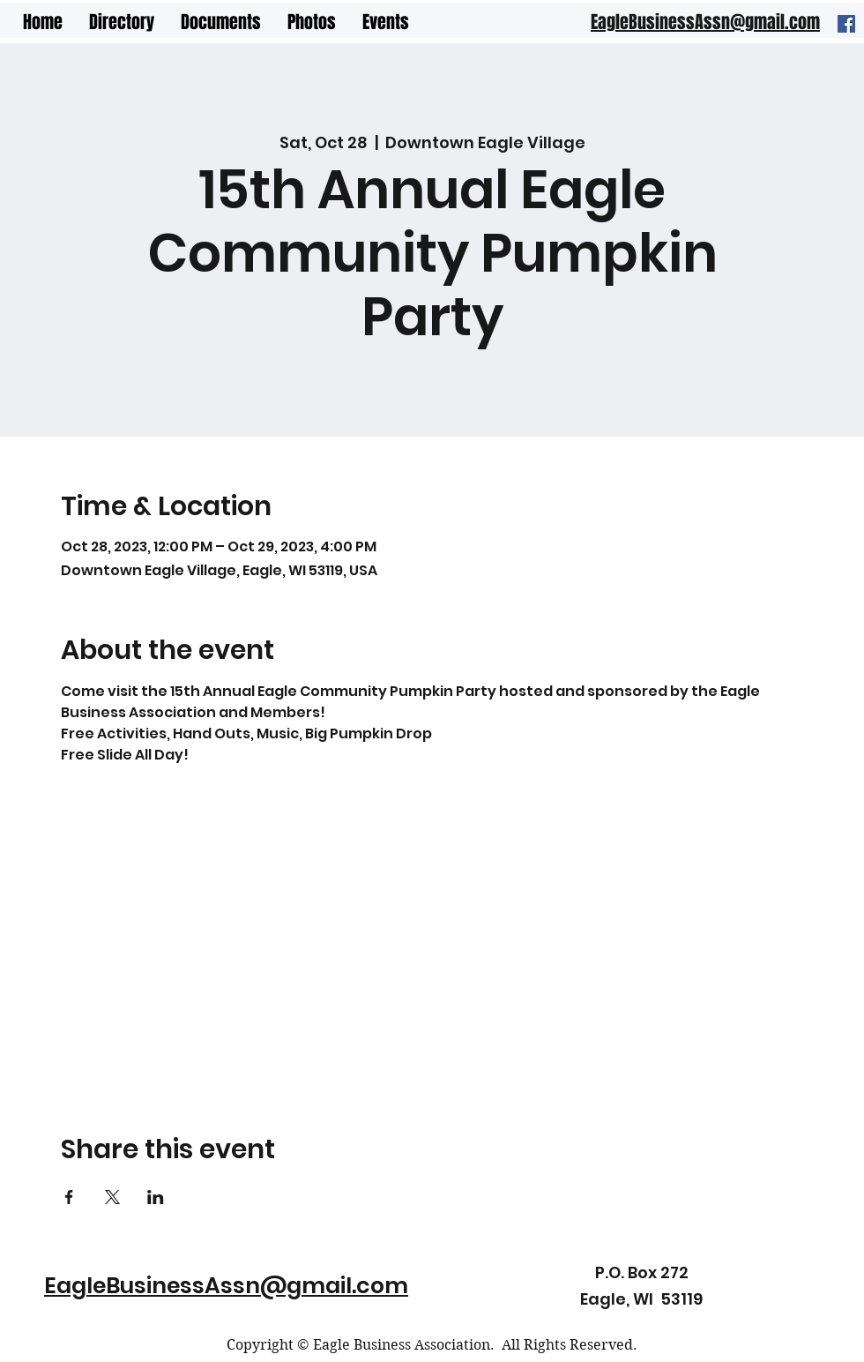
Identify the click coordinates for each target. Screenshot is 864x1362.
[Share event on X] (112, 1197)
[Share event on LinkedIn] (155, 1197)
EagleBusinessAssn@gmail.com (226, 1285)
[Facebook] (846, 24)
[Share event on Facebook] (69, 1197)
